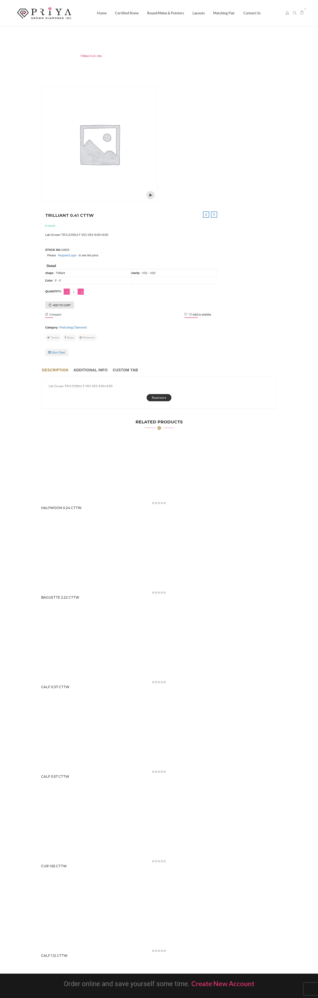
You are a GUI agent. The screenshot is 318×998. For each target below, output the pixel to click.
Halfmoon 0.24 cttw (62, 383)
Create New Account (222, 859)
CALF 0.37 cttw (56, 562)
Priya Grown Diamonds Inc (159, 989)
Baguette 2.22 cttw (61, 473)
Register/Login (185, 130)
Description (55, 245)
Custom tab (125, 245)
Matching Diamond (64, 56)
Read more (159, 273)
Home (43, 56)
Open (150, 195)
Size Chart (174, 227)
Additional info (90, 245)
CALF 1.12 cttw (55, 831)
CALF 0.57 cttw (56, 652)
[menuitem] (102, 13)
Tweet (171, 212)
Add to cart (179, 180)
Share (187, 212)
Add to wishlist (258, 189)
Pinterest (204, 212)
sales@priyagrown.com (242, 945)
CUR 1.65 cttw (54, 741)
